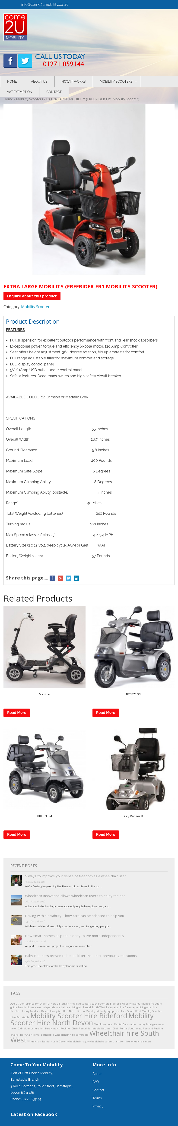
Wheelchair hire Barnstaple (72, 1034)
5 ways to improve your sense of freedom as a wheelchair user (75, 876)
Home (12, 81)
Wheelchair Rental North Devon (47, 1041)
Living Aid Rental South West (88, 1007)
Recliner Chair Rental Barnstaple (80, 1028)
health (22, 1007)
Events (136, 1003)
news (13, 1028)
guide (13, 1007)
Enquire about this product (32, 296)
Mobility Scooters (116, 81)
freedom (156, 1003)
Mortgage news (155, 1024)
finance (145, 1003)
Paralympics (52, 1028)
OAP (19, 1028)
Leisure (65, 1007)
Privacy (97, 1106)
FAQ (95, 1082)
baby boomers (100, 1003)
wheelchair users (141, 1041)
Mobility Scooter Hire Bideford (78, 1015)
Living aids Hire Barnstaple (122, 1007)
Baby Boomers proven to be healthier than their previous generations (81, 955)
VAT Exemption (19, 92)
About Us (39, 81)
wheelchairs (96, 1041)
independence (51, 1007)
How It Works (73, 81)
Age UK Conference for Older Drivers (33, 1003)
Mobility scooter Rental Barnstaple (115, 1024)
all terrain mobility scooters (74, 1003)
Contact (54, 92)
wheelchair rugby (78, 1041)
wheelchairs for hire (117, 1041)
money (141, 1024)
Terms (97, 1098)
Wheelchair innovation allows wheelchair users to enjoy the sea (75, 895)
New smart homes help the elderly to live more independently (74, 935)
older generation (33, 1028)
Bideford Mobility (120, 1003)
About (97, 1074)
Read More (16, 712)
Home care (34, 1007)
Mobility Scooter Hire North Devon (82, 1019)
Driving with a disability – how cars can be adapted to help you (74, 915)
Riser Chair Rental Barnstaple (36, 1034)
